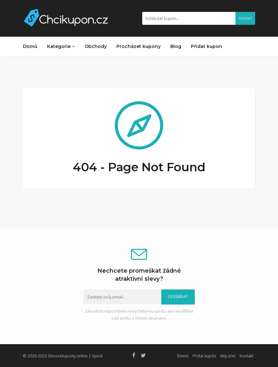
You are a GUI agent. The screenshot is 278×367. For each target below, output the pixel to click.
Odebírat (178, 296)
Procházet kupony (138, 46)
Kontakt (246, 355)
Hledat (245, 18)
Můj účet (227, 355)
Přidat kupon (206, 46)
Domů (30, 46)
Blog (175, 46)
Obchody (95, 46)
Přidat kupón (204, 355)
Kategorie (61, 46)
